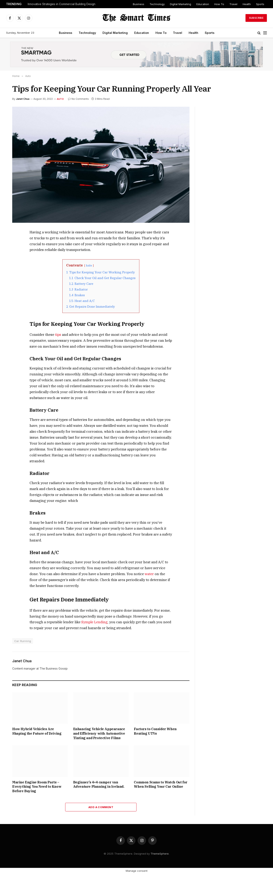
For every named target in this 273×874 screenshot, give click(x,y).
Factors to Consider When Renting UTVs (155, 731)
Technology (157, 4)
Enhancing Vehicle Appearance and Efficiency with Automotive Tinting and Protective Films (99, 733)
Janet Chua (22, 98)
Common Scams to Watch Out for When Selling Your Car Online (160, 784)
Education (202, 4)
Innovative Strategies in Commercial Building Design (61, 4)
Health (247, 4)
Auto (60, 99)
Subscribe (256, 17)
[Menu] (265, 33)
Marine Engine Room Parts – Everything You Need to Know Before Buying (36, 786)
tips (58, 334)
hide (89, 265)
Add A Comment (100, 807)
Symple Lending (94, 622)
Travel (233, 4)
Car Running (22, 641)
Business (138, 4)
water (149, 574)
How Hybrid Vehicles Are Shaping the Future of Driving (36, 731)
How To (219, 4)
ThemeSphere (160, 853)
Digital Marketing (180, 4)
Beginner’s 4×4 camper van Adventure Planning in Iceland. (98, 784)
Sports (260, 4)
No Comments (78, 98)
